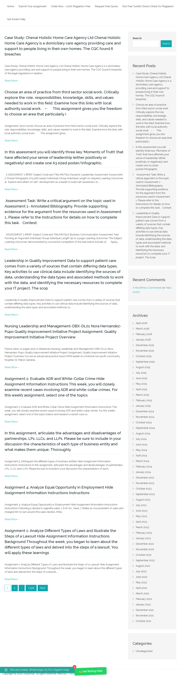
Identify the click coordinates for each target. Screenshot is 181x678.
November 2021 (145, 615)
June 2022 (141, 576)
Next (42, 588)
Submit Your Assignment (32, 6)
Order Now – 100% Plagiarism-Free (70, 6)
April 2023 (141, 521)
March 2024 (142, 461)
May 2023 (141, 516)
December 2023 (145, 477)
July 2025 (141, 372)
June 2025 (141, 378)
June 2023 (141, 510)
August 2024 (143, 433)
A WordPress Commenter (147, 287)
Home (10, 6)
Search (137, 38)
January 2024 (143, 472)
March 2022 (142, 593)
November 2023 (145, 483)
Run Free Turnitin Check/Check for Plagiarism (148, 6)
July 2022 (141, 571)
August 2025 (143, 367)
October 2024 (144, 422)
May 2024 (141, 450)
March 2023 (142, 527)
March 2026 (142, 328)
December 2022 (145, 543)
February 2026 (144, 334)
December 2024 (145, 411)
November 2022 (145, 549)
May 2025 (141, 383)
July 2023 (141, 505)
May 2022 (141, 582)
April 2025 (141, 389)
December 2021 (145, 610)
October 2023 (144, 488)
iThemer (71, 673)
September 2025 (145, 361)
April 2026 (141, 323)
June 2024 (141, 444)
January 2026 (143, 339)
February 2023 (144, 532)
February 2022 (144, 599)
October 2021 (143, 621)
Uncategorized (144, 651)
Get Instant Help (16, 19)
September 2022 (145, 560)
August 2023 (143, 499)
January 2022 (143, 604)
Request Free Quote (106, 6)
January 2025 (143, 405)
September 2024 (145, 428)
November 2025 (145, 350)
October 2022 (144, 554)
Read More (12, 80)
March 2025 (142, 394)
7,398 (31, 588)
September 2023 (145, 494)
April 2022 (141, 588)
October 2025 (144, 356)
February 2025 (144, 400)
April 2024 (141, 455)
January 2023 (143, 538)
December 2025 (145, 345)
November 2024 (145, 416)
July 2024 (141, 439)
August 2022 (143, 565)
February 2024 (144, 466)
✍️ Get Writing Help (90, 671)
